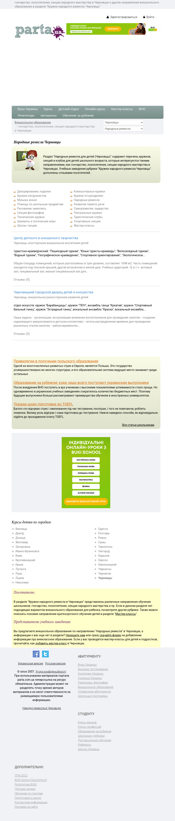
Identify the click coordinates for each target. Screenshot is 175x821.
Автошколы (49, 115)
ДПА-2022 (21, 775)
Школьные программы (93, 696)
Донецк (21, 537)
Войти (148, 17)
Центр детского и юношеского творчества (46, 238)
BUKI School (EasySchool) (31, 780)
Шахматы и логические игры (36, 221)
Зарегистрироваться (122, 17)
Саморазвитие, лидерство (91, 208)
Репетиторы (26, 115)
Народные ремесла (87, 200)
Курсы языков (87, 722)
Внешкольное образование (33, 122)
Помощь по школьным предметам (40, 204)
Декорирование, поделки (34, 191)
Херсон (103, 560)
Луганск (21, 569)
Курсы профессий (89, 726)
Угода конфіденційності (51, 671)
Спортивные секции (87, 221)
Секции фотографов (30, 212)
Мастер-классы (122, 109)
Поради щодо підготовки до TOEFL (43, 404)
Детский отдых (68, 109)
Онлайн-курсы (95, 109)
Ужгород (104, 551)
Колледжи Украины (90, 673)
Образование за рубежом (94, 731)
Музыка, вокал (27, 200)
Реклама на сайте (26, 806)
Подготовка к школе (28, 797)
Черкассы (104, 569)
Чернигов (104, 573)
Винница (21, 528)
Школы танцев (27, 225)
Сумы (102, 542)
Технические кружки (31, 217)
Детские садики (25, 789)
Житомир (22, 542)
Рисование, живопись (31, 208)
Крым (19, 564)
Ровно (102, 537)
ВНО (142, 109)
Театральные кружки (88, 212)
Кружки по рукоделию (88, 195)
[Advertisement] (87, 71)
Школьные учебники (91, 735)
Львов (20, 578)
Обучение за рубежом (78, 115)
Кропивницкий (25, 560)
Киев (19, 555)
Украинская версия (30, 663)
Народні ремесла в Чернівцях (41, 708)
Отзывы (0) (22, 279)
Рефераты (84, 744)
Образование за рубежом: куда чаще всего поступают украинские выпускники (81, 382)
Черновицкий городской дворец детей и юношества (53, 292)
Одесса (103, 528)
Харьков (103, 555)
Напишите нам (75, 635)
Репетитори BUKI (26, 784)
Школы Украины (88, 749)
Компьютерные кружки (89, 191)
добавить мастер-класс (51, 643)
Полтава (103, 533)
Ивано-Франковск (27, 551)
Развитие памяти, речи (89, 204)
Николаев (22, 582)
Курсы (48, 109)
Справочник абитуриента (94, 691)
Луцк (19, 573)
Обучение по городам (29, 793)
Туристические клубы (88, 217)
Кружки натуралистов (31, 195)
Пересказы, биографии (93, 682)
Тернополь (105, 546)
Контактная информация (31, 802)
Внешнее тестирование (93, 669)
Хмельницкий (107, 564)
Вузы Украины (28, 109)
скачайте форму (110, 635)
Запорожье (23, 546)
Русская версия (55, 663)
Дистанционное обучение (94, 740)
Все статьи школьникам (138, 425)
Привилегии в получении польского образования (56, 361)
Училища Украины (90, 678)
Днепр (20, 533)
